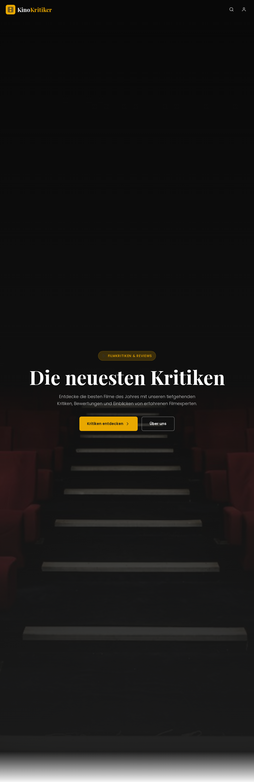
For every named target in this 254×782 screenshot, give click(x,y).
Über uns (158, 423)
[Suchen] (231, 9)
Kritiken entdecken (108, 423)
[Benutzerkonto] (244, 9)
